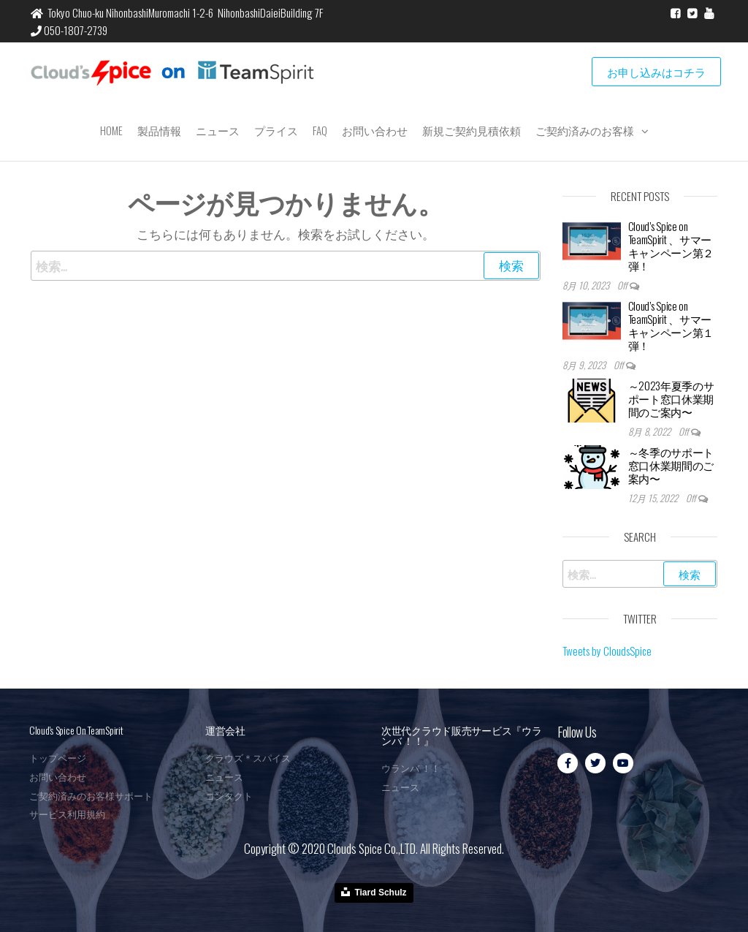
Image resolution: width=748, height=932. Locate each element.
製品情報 (159, 130)
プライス (276, 130)
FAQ (320, 130)
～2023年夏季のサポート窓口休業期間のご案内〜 (671, 398)
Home (111, 130)
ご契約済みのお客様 (584, 130)
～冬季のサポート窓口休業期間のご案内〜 (671, 465)
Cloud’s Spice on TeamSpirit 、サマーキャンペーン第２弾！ (671, 245)
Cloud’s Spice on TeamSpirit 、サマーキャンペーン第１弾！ (671, 325)
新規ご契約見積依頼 (471, 130)
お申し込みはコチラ (656, 72)
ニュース (218, 130)
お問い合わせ (375, 130)
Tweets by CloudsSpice (607, 651)
